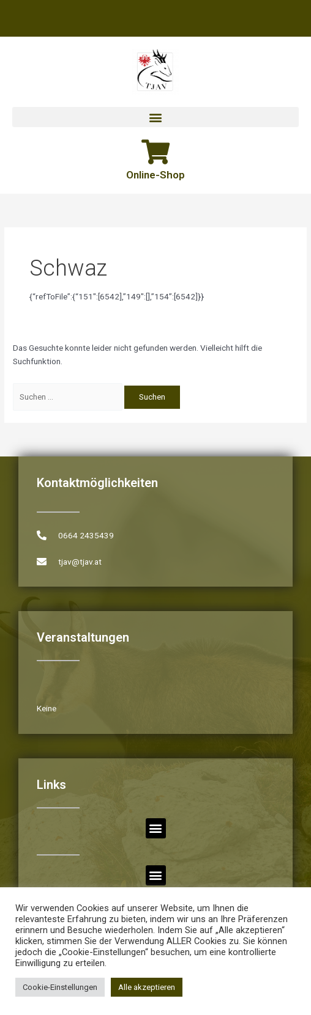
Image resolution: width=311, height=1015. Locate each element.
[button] (155, 117)
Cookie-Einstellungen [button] (60, 987)
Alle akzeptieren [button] (146, 987)
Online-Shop (155, 175)
